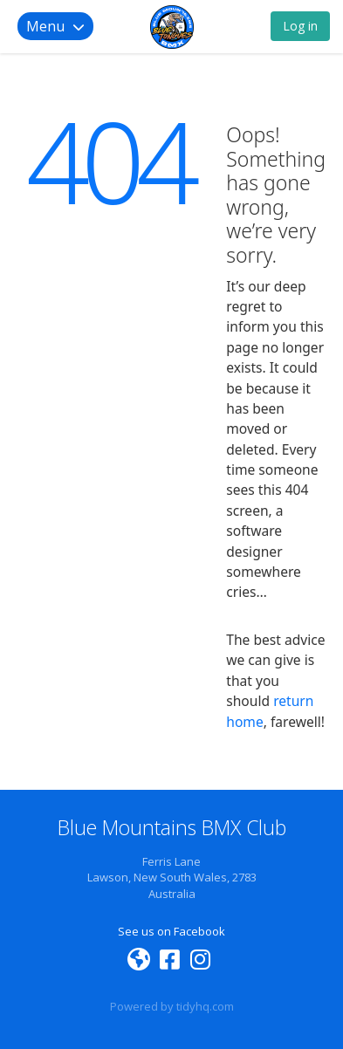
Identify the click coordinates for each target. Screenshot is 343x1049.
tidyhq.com (205, 1006)
